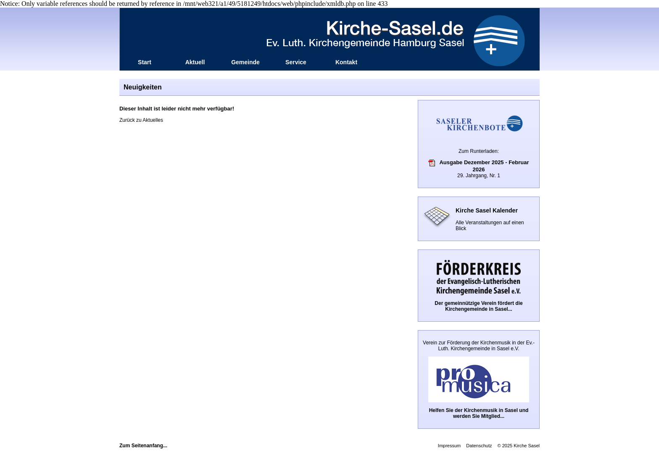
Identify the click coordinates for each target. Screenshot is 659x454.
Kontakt (346, 62)
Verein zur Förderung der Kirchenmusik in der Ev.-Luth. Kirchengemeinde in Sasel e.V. (479, 346)
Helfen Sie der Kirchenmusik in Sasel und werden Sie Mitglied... (479, 413)
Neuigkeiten (143, 87)
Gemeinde (245, 62)
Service (295, 62)
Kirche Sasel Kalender (487, 210)
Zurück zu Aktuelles (141, 120)
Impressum (449, 445)
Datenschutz (479, 445)
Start (144, 62)
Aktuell (195, 62)
